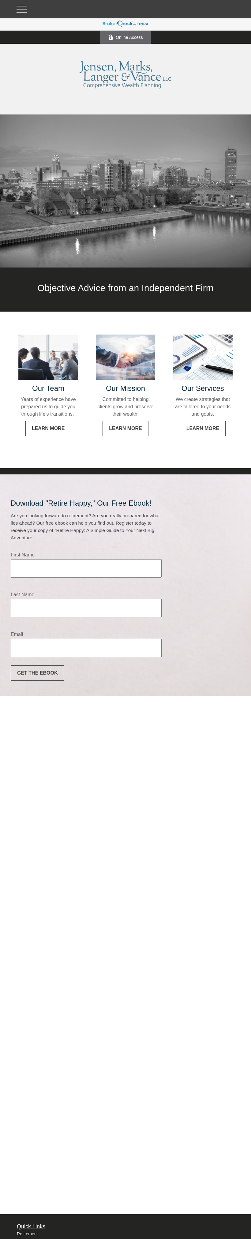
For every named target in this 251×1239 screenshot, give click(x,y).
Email (17, 634)
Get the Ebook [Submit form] (37, 673)
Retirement (27, 1233)
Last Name (22, 594)
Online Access (125, 37)
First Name (23, 554)
